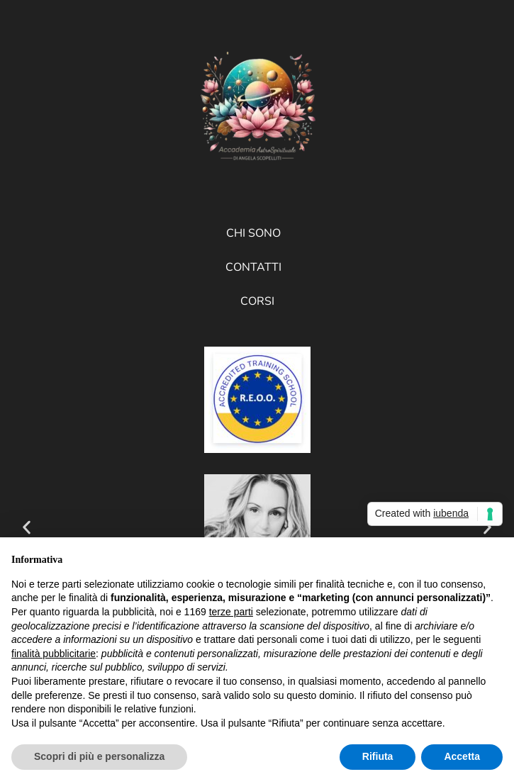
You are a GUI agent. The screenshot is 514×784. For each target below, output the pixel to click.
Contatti (253, 267)
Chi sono (253, 233)
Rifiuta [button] (377, 756)
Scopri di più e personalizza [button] (99, 756)
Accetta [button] (462, 756)
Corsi (257, 301)
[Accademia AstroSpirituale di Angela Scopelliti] (257, 109)
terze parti (231, 611)
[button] (26, 528)
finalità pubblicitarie (53, 653)
